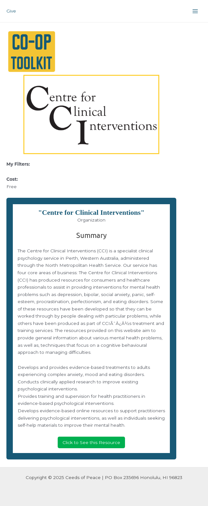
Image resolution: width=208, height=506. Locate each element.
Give (11, 10)
